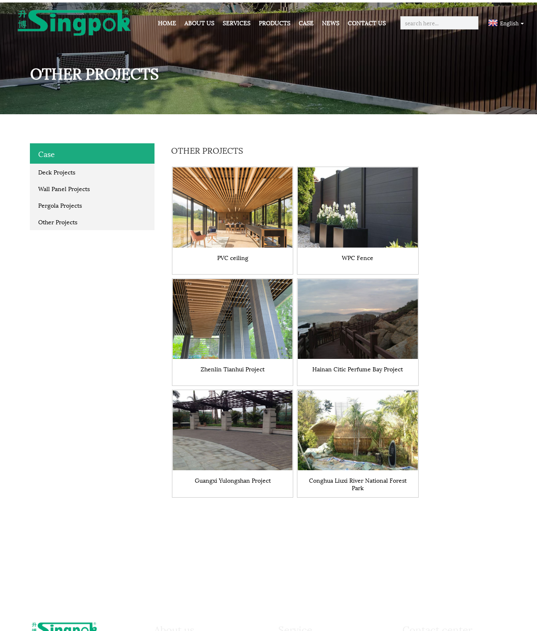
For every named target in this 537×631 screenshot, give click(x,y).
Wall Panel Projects (64, 186)
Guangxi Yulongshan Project (339, 350)
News (330, 22)
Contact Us (367, 22)
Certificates (179, 543)
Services (236, 22)
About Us (199, 22)
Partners (175, 532)
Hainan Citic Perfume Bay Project (226, 353)
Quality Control (309, 543)
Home (167, 22)
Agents (296, 555)
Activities (175, 555)
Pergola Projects (60, 202)
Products (274, 22)
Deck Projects (56, 169)
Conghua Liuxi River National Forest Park (451, 353)
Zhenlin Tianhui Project (452, 247)
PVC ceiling (226, 247)
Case (306, 22)
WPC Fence (339, 247)
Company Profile (186, 520)
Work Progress (308, 532)
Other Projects (57, 219)
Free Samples (306, 520)
